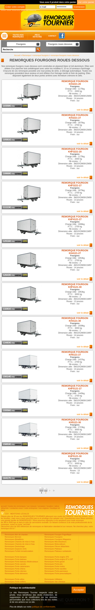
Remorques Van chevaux (54, 582)
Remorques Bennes (12, 537)
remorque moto (32, 10)
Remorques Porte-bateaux (15, 559)
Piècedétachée (37, 36)
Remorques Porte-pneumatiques (57, 573)
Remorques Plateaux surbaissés (57, 551)
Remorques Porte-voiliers (15, 582)
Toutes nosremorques (18, 36)
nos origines (44, 508)
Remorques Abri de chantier (16, 535)
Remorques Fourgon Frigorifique (57, 535)
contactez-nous (16, 508)
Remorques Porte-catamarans (16, 566)
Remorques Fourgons (53, 537)
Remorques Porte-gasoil (54, 562)
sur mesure (31, 506)
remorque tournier (16, 10)
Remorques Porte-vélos (14, 579)
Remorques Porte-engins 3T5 (56, 557)
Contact (49, 36)
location (50, 506)
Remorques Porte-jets (53, 564)
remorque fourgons (41, 55)
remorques (3, 10)
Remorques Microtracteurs (55, 542)
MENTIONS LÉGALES (19, 514)
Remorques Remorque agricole (17, 584)
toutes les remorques (17, 506)
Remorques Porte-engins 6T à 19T (58, 559)
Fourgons (21, 44)
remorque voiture (24, 10)
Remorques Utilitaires (53, 579)
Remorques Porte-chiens (14, 569)
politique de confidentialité (43, 607)
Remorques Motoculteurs (54, 544)
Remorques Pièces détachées (56, 546)
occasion (41, 506)
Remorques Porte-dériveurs (15, 573)
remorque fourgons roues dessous (65, 55)
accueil (4, 506)
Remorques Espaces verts (15, 549)
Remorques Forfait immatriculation (18, 551)
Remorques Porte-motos (54, 566)
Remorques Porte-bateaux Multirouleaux (21, 562)
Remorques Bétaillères (13, 539)
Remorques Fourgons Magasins (57, 539)
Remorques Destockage (14, 546)
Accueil (17, 55)
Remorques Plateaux (53, 549)
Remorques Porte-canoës (15, 564)
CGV (7, 514)
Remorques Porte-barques (15, 557)
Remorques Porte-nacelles (55, 569)
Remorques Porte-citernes (15, 571)
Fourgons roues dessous (60, 44)
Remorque (26, 55)
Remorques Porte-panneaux (56, 571)
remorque (9, 10)
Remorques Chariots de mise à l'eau (19, 542)
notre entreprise (30, 508)
